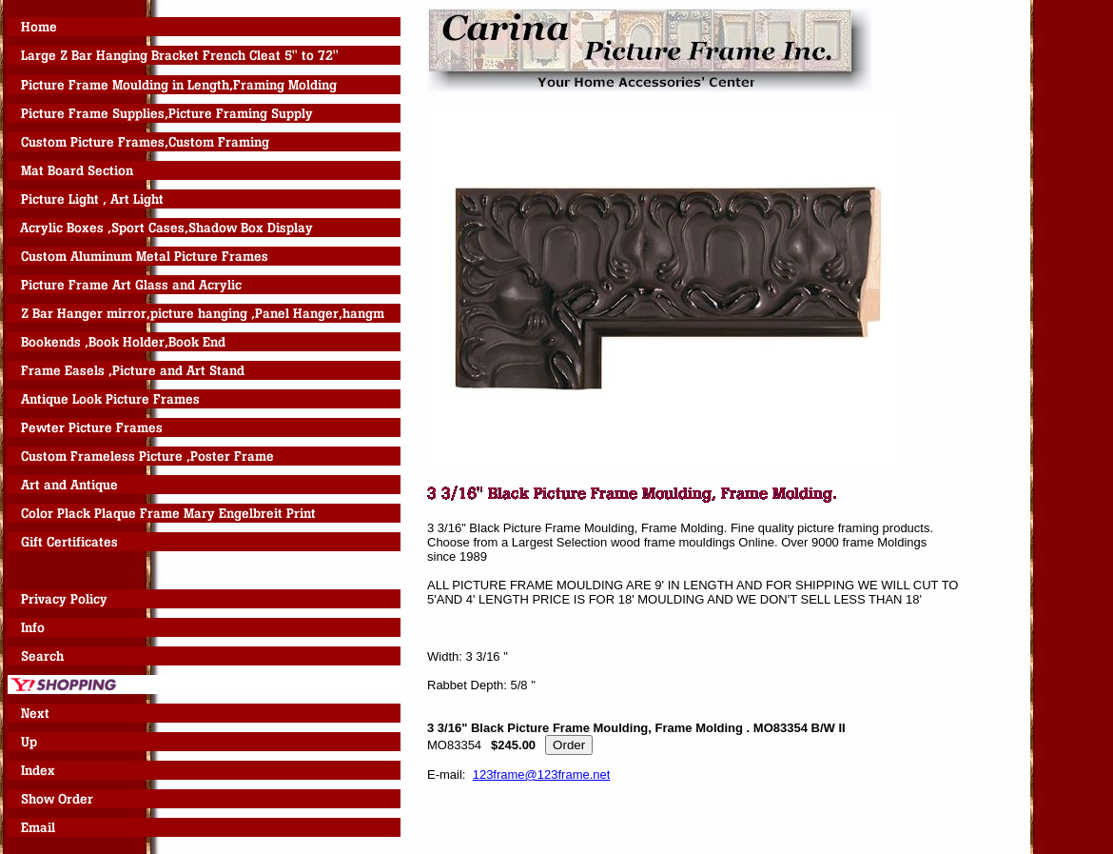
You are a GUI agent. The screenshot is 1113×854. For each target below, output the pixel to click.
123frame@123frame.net (542, 774)
